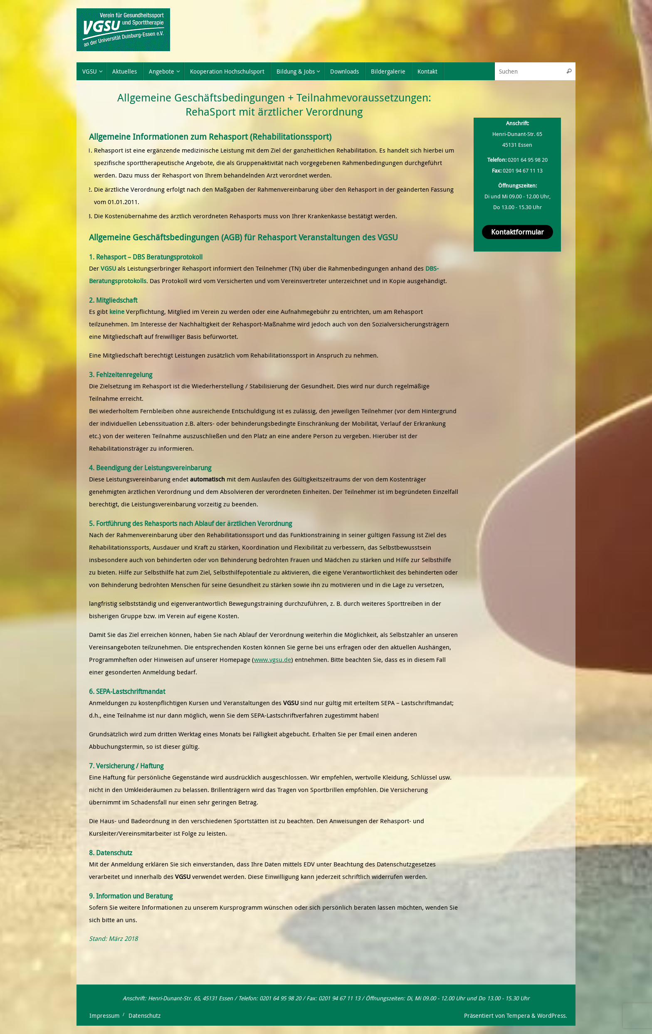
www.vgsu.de (272, 659)
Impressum (104, 1015)
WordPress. (552, 1015)
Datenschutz (144, 1015)
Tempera (518, 1015)
